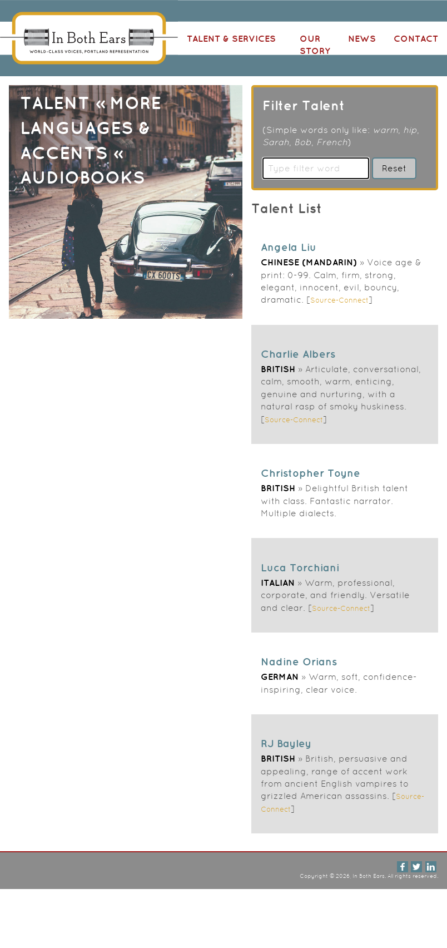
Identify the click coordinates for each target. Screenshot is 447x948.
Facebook (402, 866)
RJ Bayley (286, 743)
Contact (416, 38)
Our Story (315, 44)
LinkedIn (430, 866)
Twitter (416, 866)
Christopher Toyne (310, 473)
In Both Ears (89, 38)
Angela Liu (288, 247)
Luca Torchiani (300, 567)
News (362, 38)
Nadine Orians (299, 661)
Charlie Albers (298, 354)
